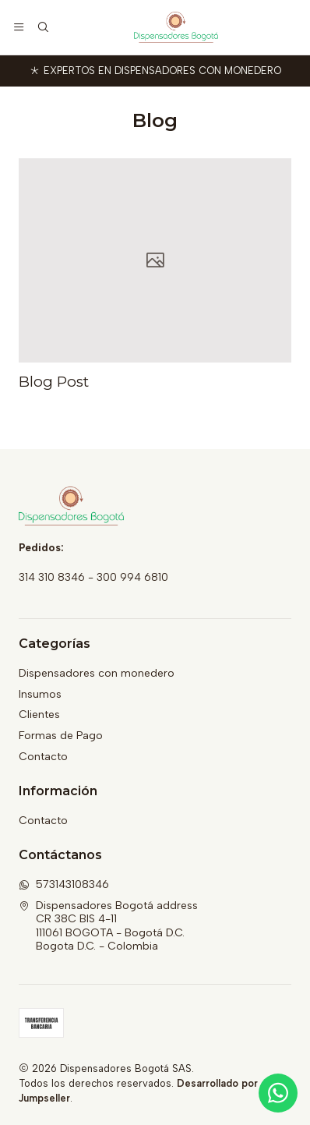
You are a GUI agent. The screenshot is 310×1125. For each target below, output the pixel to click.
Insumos (40, 694)
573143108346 (64, 884)
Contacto (43, 756)
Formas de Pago (61, 735)
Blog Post (54, 382)
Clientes (39, 714)
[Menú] (18, 27)
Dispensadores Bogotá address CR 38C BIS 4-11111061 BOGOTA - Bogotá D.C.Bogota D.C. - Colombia (108, 926)
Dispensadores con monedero (96, 673)
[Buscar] (42, 27)
